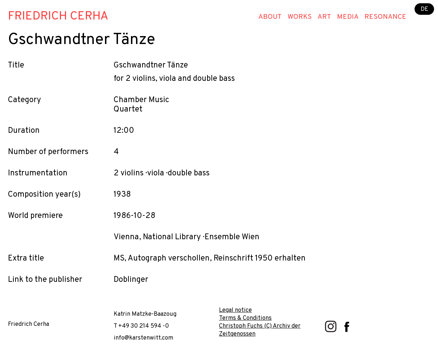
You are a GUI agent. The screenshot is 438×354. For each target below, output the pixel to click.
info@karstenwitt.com (143, 338)
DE (424, 9)
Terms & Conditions (245, 318)
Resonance (385, 17)
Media (348, 17)
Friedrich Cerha (58, 16)
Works (300, 17)
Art (324, 17)
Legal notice (235, 310)
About (269, 17)
